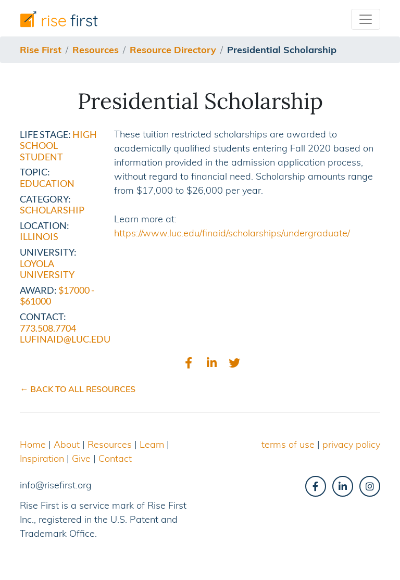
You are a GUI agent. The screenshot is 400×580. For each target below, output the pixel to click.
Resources (110, 444)
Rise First (40, 50)
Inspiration (42, 458)
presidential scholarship (281, 50)
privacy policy (351, 444)
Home (33, 444)
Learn (152, 444)
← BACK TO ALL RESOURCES (77, 389)
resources (95, 50)
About (67, 444)
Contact (115, 458)
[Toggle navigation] (365, 19)
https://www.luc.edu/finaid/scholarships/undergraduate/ (232, 233)
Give (81, 458)
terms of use (288, 444)
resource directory (173, 50)
